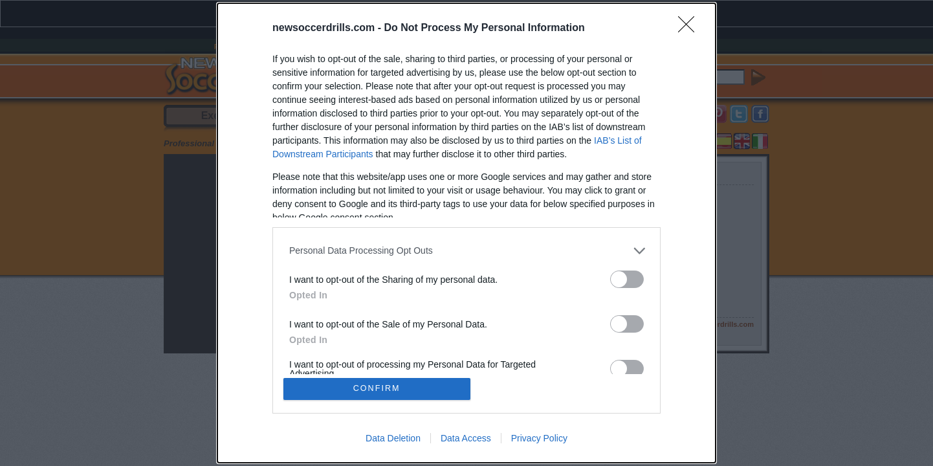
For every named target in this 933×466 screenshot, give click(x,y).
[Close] (690, 28)
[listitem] (466, 250)
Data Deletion (393, 439)
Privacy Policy (539, 439)
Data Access (466, 439)
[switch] (627, 278)
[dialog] (466, 233)
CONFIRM (377, 389)
